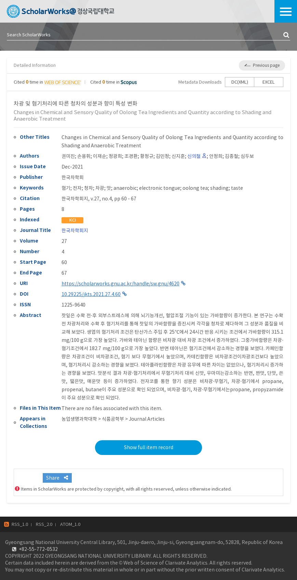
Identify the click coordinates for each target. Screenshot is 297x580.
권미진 (68, 156)
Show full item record (148, 447)
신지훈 (178, 156)
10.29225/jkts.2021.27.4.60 (91, 294)
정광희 (115, 156)
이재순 (99, 156)
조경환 (131, 156)
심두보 (247, 156)
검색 (286, 35)
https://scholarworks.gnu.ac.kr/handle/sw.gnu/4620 (120, 284)
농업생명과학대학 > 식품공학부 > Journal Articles (113, 419)
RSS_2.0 (44, 524)
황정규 (146, 156)
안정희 (215, 156)
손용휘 (84, 156)
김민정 (162, 156)
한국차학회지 (75, 230)
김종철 (231, 156)
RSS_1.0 (20, 524)
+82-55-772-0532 (38, 549)
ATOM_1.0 (70, 524)
